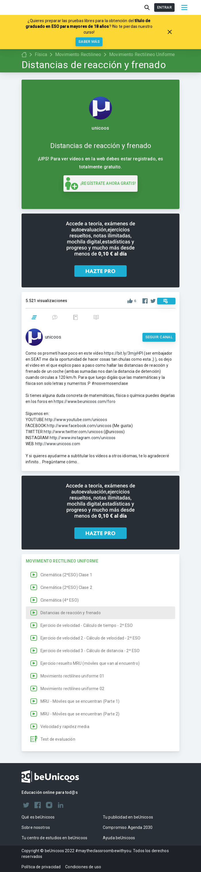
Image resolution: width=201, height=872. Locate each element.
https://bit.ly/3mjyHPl (123, 353)
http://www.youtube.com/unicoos (76, 419)
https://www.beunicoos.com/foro (84, 401)
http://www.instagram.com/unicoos (83, 437)
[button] (100, 574)
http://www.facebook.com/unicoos (79, 425)
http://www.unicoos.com (57, 443)
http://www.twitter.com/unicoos (73, 431)
